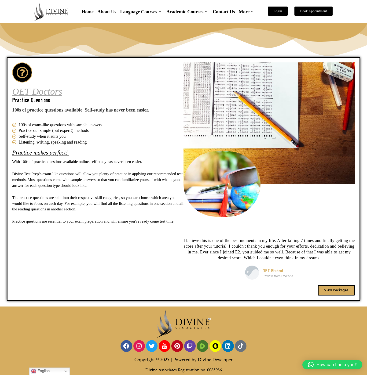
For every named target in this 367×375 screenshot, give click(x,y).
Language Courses (140, 12)
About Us (107, 11)
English (40, 371)
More (246, 12)
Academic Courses (186, 12)
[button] (332, 364)
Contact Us (224, 11)
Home (88, 11)
